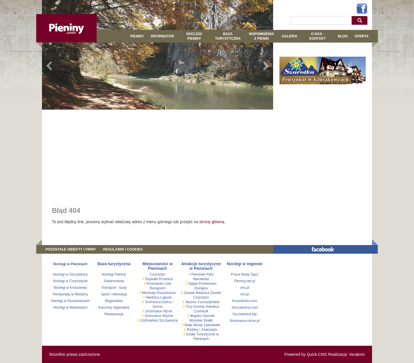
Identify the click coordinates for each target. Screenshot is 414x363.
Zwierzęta (209, 330)
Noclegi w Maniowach (70, 307)
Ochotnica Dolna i (158, 302)
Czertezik (201, 311)
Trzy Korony (195, 307)
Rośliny (193, 330)
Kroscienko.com (244, 301)
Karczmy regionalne (113, 307)
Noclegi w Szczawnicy (70, 274)
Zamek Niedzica (196, 293)
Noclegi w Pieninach (70, 264)
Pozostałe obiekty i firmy (70, 249)
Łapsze (166, 297)
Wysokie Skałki (201, 320)
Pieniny (137, 36)
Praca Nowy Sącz (244, 274)
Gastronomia (114, 281)
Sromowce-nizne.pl (245, 321)
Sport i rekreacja (114, 294)
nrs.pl (244, 294)
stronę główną (211, 221)
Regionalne (114, 301)
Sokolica (212, 307)
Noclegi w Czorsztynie (70, 281)
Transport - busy (114, 288)
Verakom (357, 354)
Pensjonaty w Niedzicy (70, 294)
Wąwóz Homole (202, 316)
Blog (343, 36)
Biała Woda (194, 325)
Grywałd (151, 279)
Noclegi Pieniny (194, 36)
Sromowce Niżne (158, 311)
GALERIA (289, 36)
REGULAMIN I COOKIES (123, 249)
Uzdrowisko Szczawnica (158, 320)
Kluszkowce (166, 293)
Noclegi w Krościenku (70, 288)
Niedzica (152, 297)
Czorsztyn (157, 274)
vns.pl (244, 288)
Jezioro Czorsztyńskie (202, 302)
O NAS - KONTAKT (317, 36)
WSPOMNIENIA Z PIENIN (261, 36)
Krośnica (166, 279)
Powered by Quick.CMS (305, 354)
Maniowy (148, 293)
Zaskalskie (212, 325)
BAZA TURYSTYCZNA (228, 36)
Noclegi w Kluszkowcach (70, 301)
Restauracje (114, 314)
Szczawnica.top (244, 314)
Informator (162, 36)
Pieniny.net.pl (244, 281)
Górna (157, 307)
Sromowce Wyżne (158, 316)
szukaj (360, 20)
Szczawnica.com (244, 307)
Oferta (362, 36)
